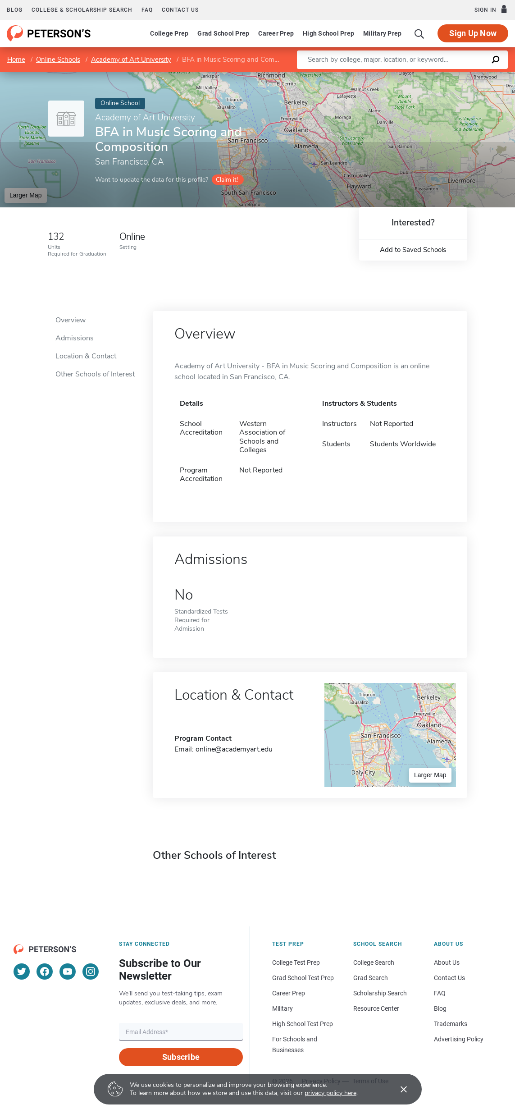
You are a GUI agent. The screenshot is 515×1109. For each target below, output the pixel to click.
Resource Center (376, 1008)
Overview (70, 320)
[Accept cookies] (397, 1089)
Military (282, 1008)
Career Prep (276, 33)
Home (16, 59)
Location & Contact (85, 356)
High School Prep (328, 33)
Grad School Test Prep (303, 977)
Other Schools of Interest (95, 374)
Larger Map (25, 195)
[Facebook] (44, 971)
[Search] (419, 33)
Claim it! (227, 179)
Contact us (180, 10)
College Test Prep (296, 962)
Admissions (74, 338)
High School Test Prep (302, 1023)
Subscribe (181, 1057)
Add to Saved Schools (413, 249)
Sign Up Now (473, 33)
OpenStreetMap (454, 77)
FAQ (147, 10)
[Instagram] (90, 971)
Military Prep (382, 33)
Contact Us (449, 977)
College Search (373, 962)
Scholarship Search (380, 993)
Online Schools (58, 59)
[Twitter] (22, 971)
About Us (447, 962)
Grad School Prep (223, 33)
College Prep (169, 33)
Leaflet (410, 77)
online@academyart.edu (234, 749)
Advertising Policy (458, 1039)
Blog (15, 10)
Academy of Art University (131, 59)
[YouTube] (67, 971)
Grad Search (370, 977)
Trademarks (450, 1023)
